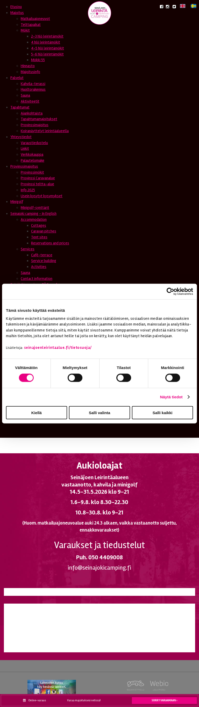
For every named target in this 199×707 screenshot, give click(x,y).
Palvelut (17, 77)
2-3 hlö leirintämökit (47, 36)
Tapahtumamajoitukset (39, 119)
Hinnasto (28, 65)
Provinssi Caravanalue (38, 178)
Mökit (25, 30)
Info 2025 (28, 190)
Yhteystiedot (21, 137)
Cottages (38, 225)
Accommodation (34, 219)
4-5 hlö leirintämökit (47, 48)
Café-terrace (41, 255)
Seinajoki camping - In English (33, 213)
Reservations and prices (50, 243)
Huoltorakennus (33, 89)
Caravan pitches (43, 231)
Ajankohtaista (31, 113)
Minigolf (16, 201)
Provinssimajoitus (34, 125)
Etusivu (16, 6)
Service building (43, 260)
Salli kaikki (163, 412)
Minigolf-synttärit (35, 207)
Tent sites (39, 237)
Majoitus (17, 12)
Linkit (25, 148)
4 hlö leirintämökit (45, 42)
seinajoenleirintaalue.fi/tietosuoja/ (58, 347)
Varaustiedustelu (34, 142)
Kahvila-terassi (33, 83)
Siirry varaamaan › (164, 700)
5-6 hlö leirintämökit (47, 54)
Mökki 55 (38, 60)
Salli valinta (99, 412)
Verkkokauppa (32, 154)
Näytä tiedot (171, 397)
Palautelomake (32, 160)
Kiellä (36, 412)
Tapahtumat (20, 107)
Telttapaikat (31, 24)
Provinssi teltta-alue (37, 184)
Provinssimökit (32, 172)
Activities (38, 266)
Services (27, 249)
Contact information (36, 278)
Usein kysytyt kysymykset (41, 196)
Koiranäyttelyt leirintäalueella (45, 131)
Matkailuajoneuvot (35, 18)
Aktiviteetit (30, 101)
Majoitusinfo (30, 71)
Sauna (25, 95)
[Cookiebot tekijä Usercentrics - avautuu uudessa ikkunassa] (170, 291)
